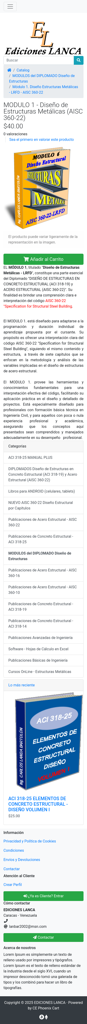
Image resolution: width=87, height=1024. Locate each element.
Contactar (11, 869)
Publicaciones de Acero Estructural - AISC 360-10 (42, 590)
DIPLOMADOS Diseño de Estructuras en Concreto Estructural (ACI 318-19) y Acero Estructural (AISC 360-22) (42, 474)
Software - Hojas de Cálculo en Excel (38, 649)
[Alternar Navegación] (10, 6)
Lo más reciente (21, 685)
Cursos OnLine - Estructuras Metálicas (39, 671)
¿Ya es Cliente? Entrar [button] (43, 896)
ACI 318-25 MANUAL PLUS (30, 457)
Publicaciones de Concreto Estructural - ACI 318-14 (40, 624)
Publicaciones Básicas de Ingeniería (38, 660)
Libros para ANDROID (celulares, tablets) (41, 491)
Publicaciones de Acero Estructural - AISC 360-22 (42, 522)
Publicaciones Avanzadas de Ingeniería (40, 637)
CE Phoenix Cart (45, 1008)
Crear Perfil (12, 884)
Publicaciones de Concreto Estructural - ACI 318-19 (40, 607)
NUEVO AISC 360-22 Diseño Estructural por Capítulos (40, 505)
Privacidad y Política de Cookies (29, 841)
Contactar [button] (43, 937)
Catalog (23, 70)
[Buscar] (38, 60)
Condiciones (13, 850)
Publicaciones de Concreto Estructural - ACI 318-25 (40, 539)
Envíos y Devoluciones (21, 859)
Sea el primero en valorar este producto (41, 139)
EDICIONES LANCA (49, 1002)
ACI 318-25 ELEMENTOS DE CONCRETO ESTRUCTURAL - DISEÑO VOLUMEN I (38, 804)
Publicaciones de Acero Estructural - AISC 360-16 (42, 573)
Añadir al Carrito (44, 259)
